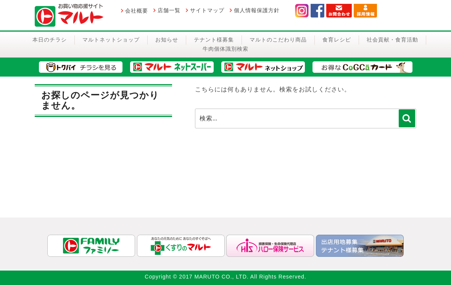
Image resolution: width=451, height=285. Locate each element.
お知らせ (166, 40)
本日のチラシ (49, 40)
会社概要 (136, 11)
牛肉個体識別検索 (225, 49)
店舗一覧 (169, 10)
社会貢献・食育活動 (392, 40)
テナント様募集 (214, 40)
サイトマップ (207, 10)
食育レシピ (336, 40)
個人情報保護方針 (257, 10)
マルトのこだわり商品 (278, 40)
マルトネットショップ (111, 40)
